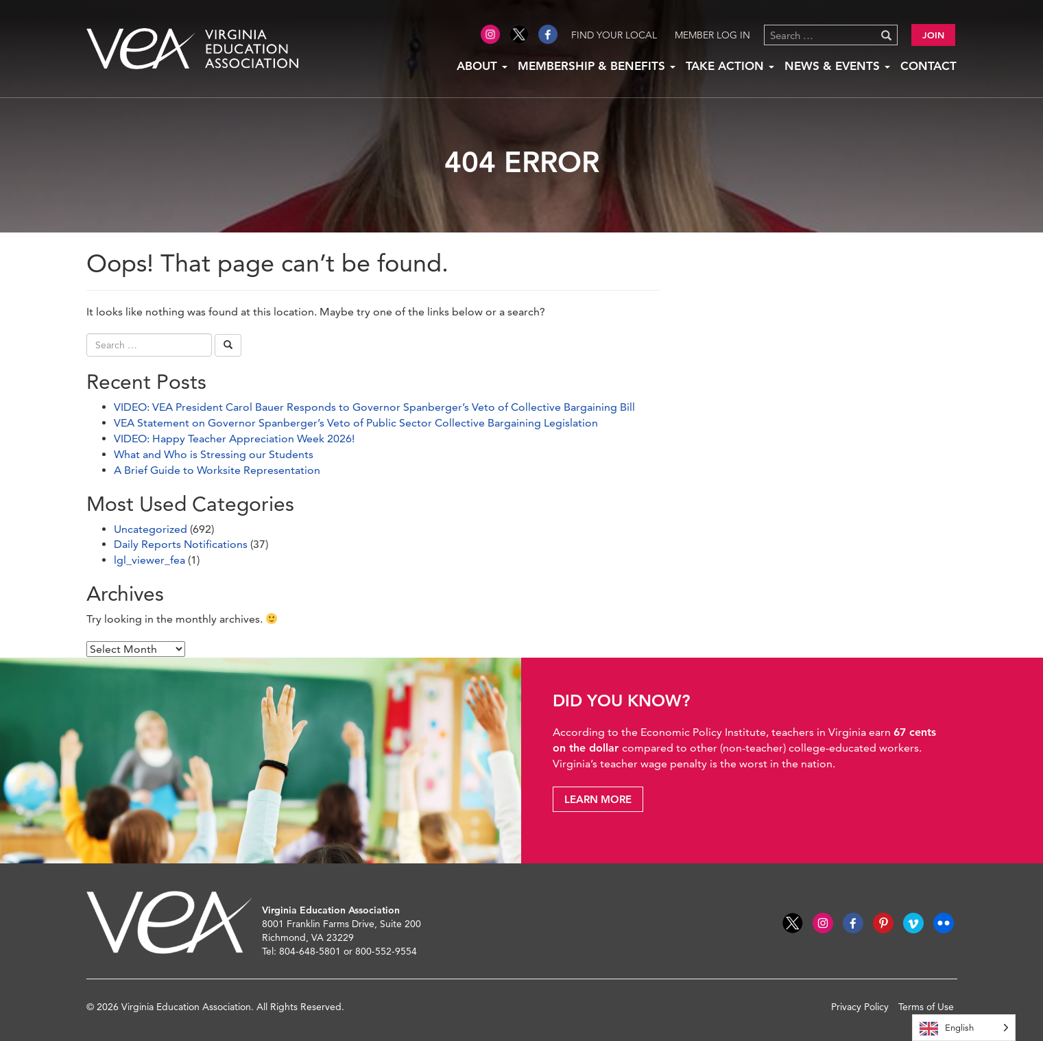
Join (933, 34)
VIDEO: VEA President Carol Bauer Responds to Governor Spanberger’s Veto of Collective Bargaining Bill (374, 407)
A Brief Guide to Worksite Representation (217, 470)
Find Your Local (614, 35)
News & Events (837, 66)
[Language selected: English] (964, 1027)
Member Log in (712, 35)
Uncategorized (150, 529)
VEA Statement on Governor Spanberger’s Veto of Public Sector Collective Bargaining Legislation (356, 422)
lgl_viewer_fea (149, 559)
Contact (928, 66)
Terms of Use (926, 1007)
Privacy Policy (860, 1007)
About (482, 66)
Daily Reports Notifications (181, 544)
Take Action (730, 66)
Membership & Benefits (596, 66)
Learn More (598, 799)
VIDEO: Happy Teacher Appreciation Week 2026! (234, 438)
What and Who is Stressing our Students (213, 454)
